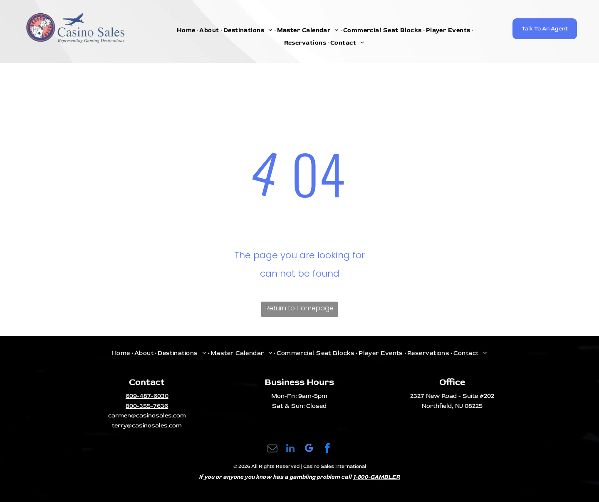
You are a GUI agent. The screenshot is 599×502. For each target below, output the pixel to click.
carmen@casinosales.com (147, 416)
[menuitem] (187, 30)
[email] (272, 449)
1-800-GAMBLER (376, 476)
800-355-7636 (147, 406)
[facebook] (327, 449)
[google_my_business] (309, 449)
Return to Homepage (299, 308)
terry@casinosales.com (147, 426)
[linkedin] (290, 449)
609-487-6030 (147, 396)
